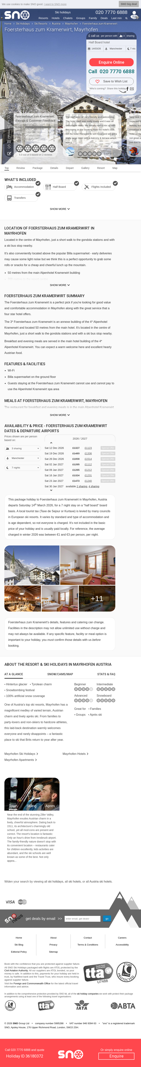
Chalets (68, 18)
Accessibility (122, 944)
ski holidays (55, 881)
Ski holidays (62, 12)
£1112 (88, 464)
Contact (88, 937)
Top (7, 168)
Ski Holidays (23, 23)
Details (54, 168)
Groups (80, 18)
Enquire (116, 1056)
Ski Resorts (40, 23)
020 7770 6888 (20, 1049)
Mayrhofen (71, 23)
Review (21, 168)
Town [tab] (13, 806)
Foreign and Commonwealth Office (32, 983)
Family (93, 18)
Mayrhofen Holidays (19, 753)
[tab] (13, 674)
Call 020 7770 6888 (111, 71)
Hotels (56, 18)
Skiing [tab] (31, 806)
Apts (19, 759)
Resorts (43, 18)
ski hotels (74, 881)
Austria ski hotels (100, 881)
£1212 (88, 469)
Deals (104, 18)
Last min (116, 18)
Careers (122, 937)
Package (37, 168)
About (53, 937)
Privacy (53, 944)
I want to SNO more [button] (55, 4)
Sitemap (53, 951)
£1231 (88, 475)
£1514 (88, 458)
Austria (56, 23)
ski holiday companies (88, 994)
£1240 (88, 480)
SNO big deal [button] (129, 4)
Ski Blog (19, 944)
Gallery (85, 168)
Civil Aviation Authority (16, 970)
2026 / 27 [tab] (80, 438)
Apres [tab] (50, 806)
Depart (70, 168)
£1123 (88, 447)
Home (7, 23)
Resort (101, 168)
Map (114, 168)
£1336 (88, 453)
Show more (58, 285)
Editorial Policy (19, 951)
